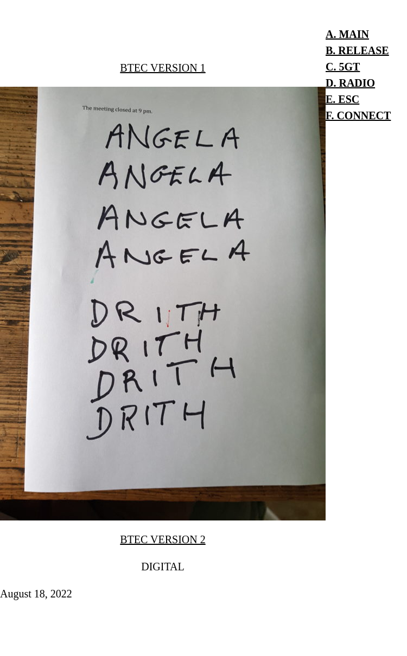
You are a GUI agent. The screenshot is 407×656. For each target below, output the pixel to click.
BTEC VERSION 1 (162, 68)
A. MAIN (347, 34)
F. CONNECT (358, 115)
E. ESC (342, 99)
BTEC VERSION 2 (162, 539)
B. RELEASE (357, 50)
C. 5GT (343, 67)
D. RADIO (350, 83)
